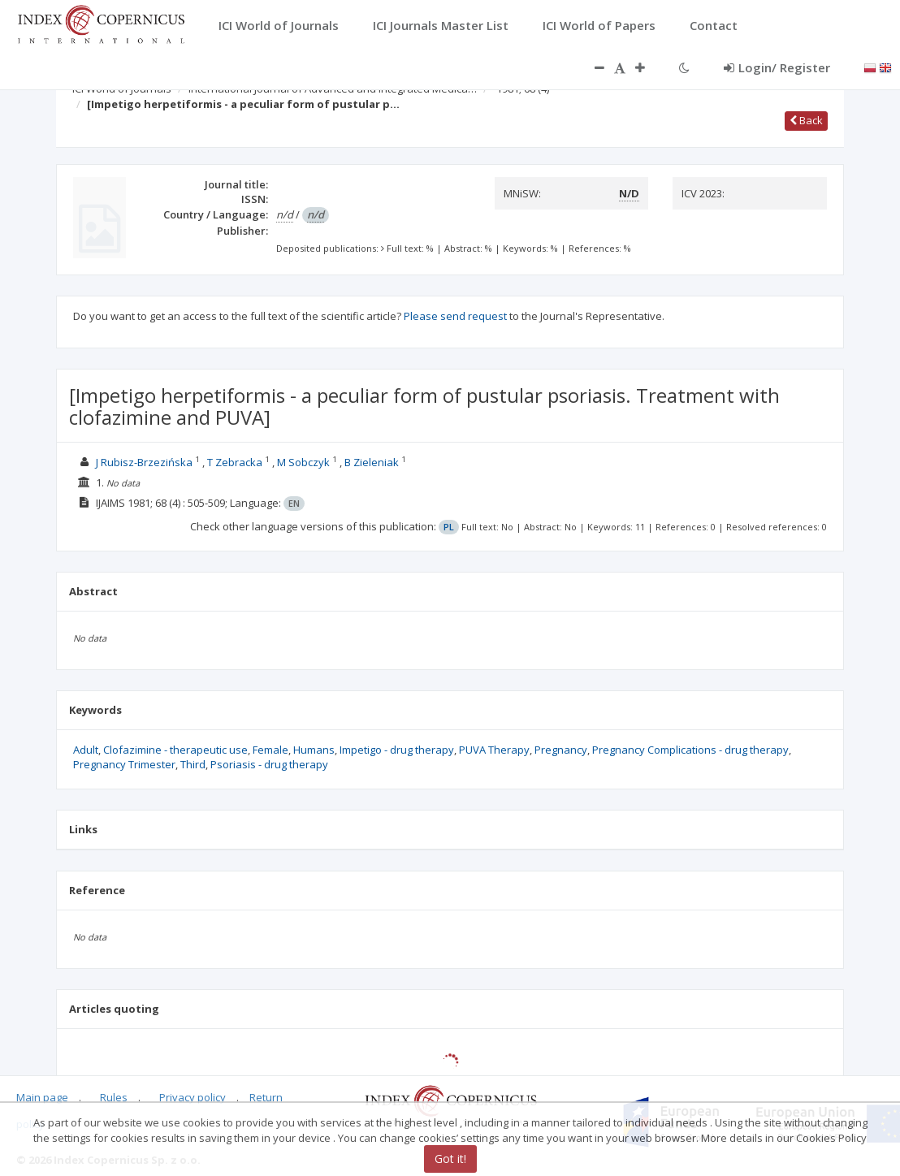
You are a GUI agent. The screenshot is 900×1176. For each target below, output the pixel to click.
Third (193, 764)
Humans (314, 749)
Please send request (455, 316)
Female (270, 749)
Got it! (450, 1158)
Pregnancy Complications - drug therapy (690, 749)
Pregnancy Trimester (124, 764)
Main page (42, 1097)
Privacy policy (192, 1097)
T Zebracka (234, 462)
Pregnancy (560, 749)
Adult (85, 749)
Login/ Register (777, 67)
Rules (114, 1097)
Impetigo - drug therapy (397, 749)
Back (806, 120)
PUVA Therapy (494, 749)
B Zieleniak (371, 462)
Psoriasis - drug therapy (269, 764)
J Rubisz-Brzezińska (144, 462)
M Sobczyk (303, 462)
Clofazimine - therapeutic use (175, 749)
